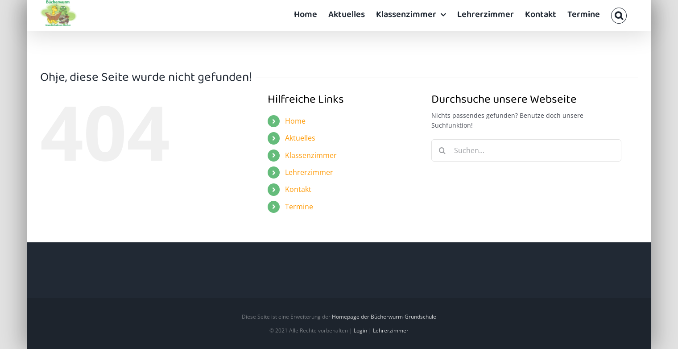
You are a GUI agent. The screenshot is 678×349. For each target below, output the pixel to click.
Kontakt (298, 189)
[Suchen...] (526, 150)
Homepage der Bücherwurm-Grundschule (384, 316)
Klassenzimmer (311, 155)
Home (295, 121)
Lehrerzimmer (309, 172)
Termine (299, 207)
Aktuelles (300, 138)
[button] (619, 15)
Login (360, 330)
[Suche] (442, 150)
